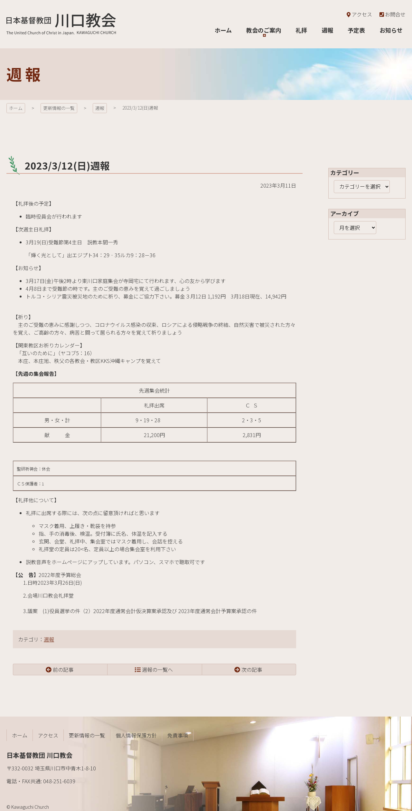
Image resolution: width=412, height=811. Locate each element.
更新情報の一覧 (59, 108)
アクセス (359, 14)
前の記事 (63, 669)
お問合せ (392, 14)
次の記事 (251, 669)
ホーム (16, 108)
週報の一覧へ (157, 669)
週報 (99, 108)
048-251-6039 (59, 781)
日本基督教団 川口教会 (61, 24)
